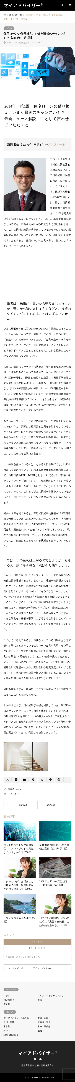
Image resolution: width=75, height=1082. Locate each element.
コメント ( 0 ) (37, 942)
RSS (40, 1059)
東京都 (7, 1026)
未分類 (7, 1004)
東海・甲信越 (44, 1026)
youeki (19, 789)
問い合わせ (9, 1000)
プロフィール (56, 144)
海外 (6, 1030)
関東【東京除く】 (12, 1035)
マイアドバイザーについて (50, 995)
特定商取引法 (27, 1065)
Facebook (34, 1059)
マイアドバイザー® (37, 1053)
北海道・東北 (44, 1022)
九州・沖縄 (9, 1022)
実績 (40, 1000)
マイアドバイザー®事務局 (16, 1018)
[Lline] (33, 780)
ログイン (34, 968)
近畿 (40, 1030)
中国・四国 (43, 1018)
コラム (9, 28)
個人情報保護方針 (45, 1065)
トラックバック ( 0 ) (37, 948)
